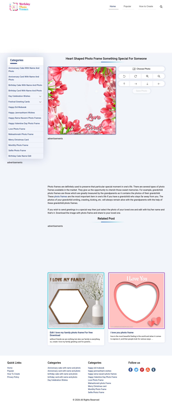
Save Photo (141, 91)
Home (113, 6)
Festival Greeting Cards (19, 102)
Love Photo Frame (16, 129)
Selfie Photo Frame (17, 151)
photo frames (60, 196)
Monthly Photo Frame (18, 145)
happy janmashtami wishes (21, 113)
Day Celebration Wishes (19, 96)
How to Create (146, 6)
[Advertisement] (86, 33)
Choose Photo (141, 69)
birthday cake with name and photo (25, 85)
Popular (127, 6)
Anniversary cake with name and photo (23, 70)
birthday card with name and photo (25, 91)
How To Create (13, 374)
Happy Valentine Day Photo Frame (24, 123)
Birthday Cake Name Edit (19, 156)
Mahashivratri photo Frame (21, 134)
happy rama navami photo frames (24, 118)
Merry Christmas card (18, 140)
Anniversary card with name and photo (23, 78)
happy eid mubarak (17, 107)
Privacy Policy (13, 377)
